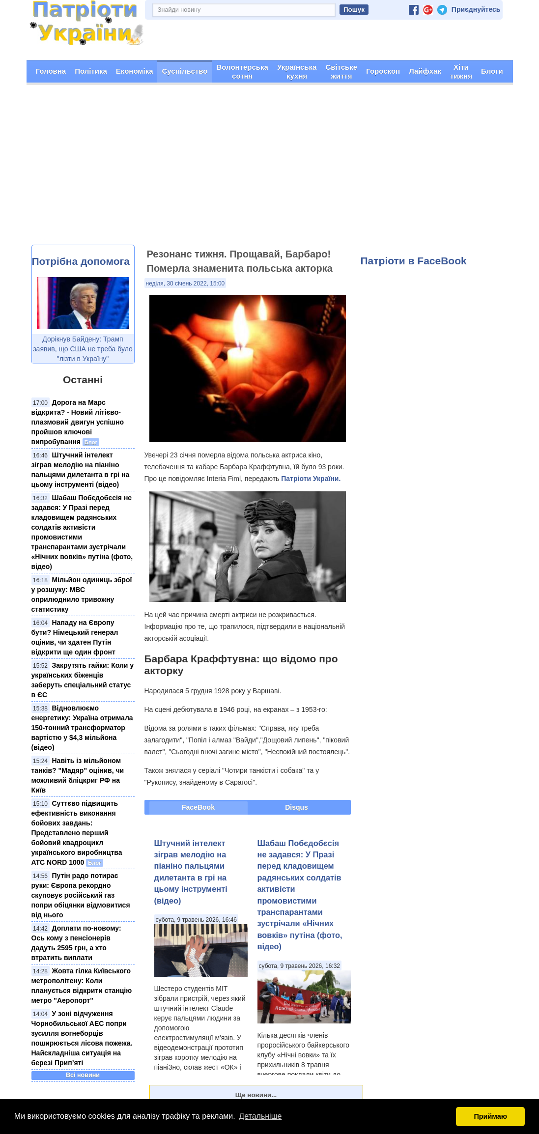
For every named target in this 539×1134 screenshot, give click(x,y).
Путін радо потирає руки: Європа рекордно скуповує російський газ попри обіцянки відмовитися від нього (80, 895)
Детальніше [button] (260, 1116)
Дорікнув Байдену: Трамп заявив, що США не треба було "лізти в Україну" (83, 349)
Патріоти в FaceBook (414, 260)
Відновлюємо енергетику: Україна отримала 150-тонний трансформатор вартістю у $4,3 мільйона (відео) (82, 727)
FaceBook (198, 807)
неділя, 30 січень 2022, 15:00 (185, 283)
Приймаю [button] (490, 1116)
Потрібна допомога (81, 261)
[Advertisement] (269, 171)
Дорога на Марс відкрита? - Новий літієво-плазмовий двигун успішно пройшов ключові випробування (77, 422)
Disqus (296, 807)
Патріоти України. (310, 478)
